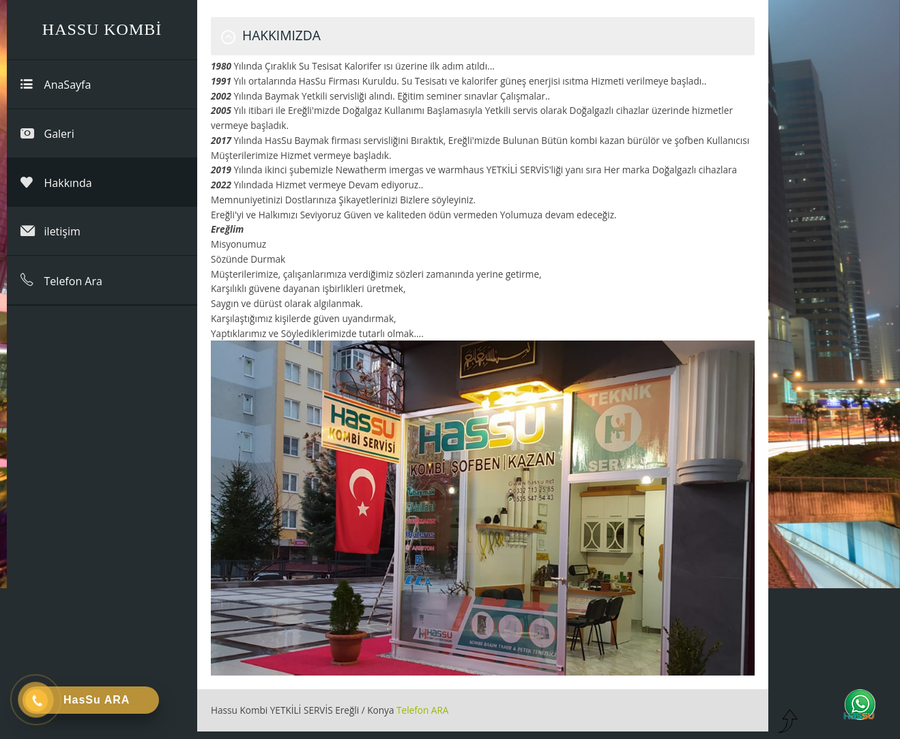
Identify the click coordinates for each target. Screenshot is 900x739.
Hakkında (56, 182)
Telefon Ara (61, 280)
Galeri (47, 133)
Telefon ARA (422, 710)
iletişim (50, 231)
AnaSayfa (55, 84)
